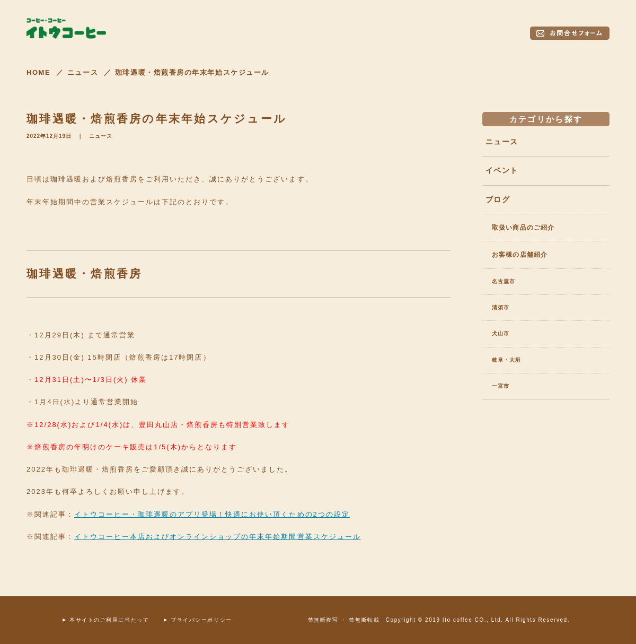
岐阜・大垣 (506, 360)
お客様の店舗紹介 (519, 254)
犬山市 (500, 333)
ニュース (100, 136)
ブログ (497, 199)
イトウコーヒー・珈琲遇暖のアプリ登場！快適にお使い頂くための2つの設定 (212, 514)
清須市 (500, 307)
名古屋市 (503, 281)
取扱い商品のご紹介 (523, 227)
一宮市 (500, 386)
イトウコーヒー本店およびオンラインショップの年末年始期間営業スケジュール (217, 537)
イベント (501, 170)
